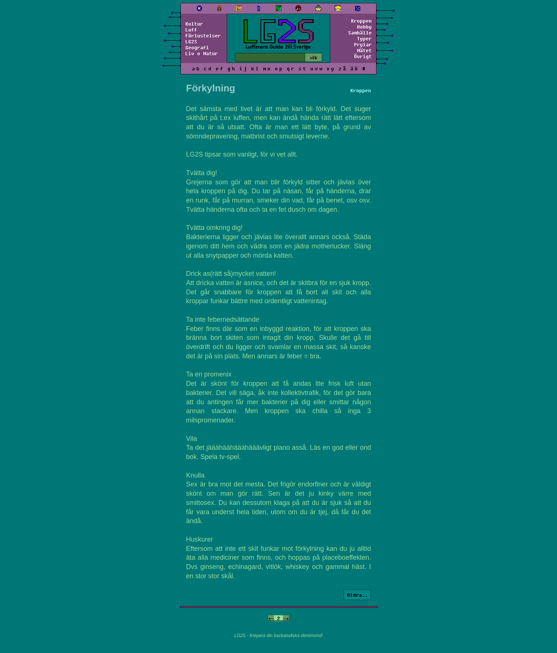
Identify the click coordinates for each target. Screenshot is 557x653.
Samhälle (360, 33)
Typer (364, 38)
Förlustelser (203, 35)
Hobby (364, 27)
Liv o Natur (201, 53)
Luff (191, 30)
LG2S (191, 41)
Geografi (197, 47)
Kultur (194, 24)
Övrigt (363, 56)
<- (271, 618)
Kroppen (361, 21)
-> (286, 618)
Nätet (364, 50)
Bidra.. (357, 595)
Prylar (363, 44)
